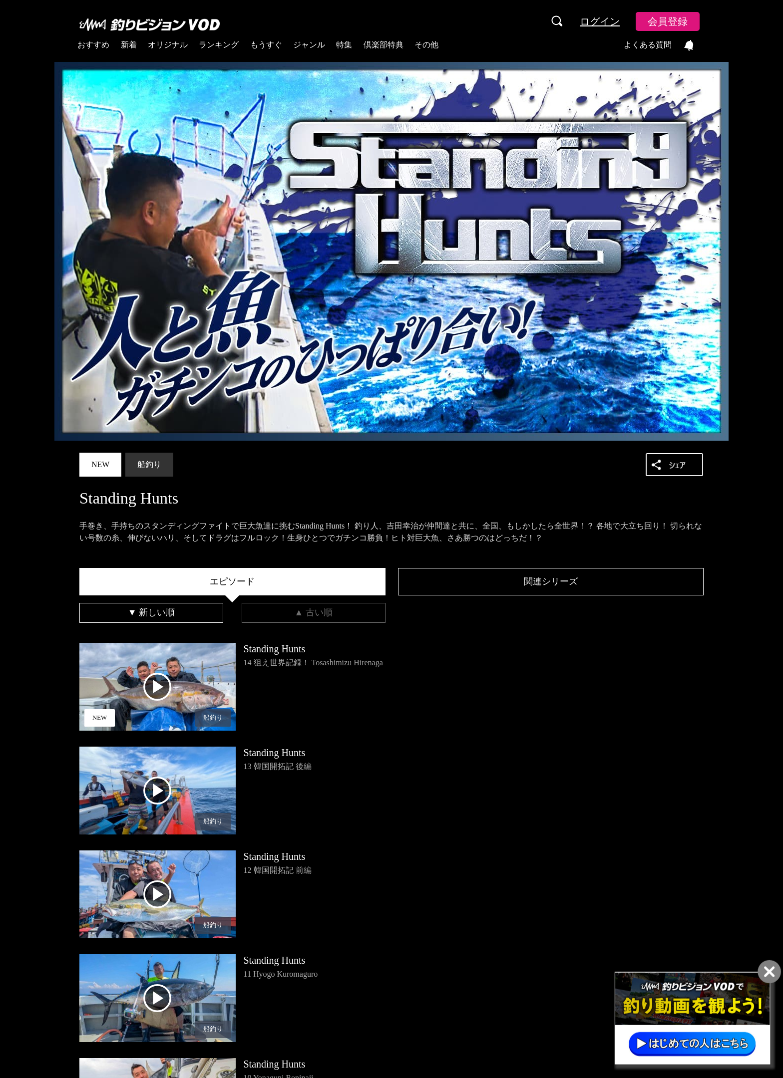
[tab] (232, 581)
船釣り (149, 464)
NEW (100, 464)
